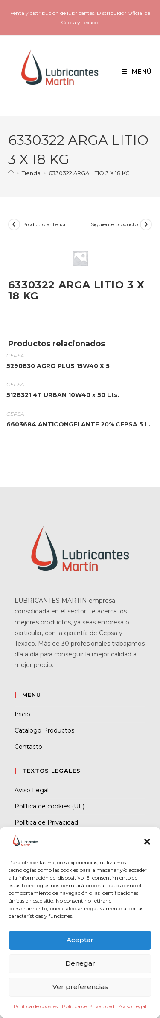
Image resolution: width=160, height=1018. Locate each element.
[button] (147, 841)
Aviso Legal (132, 1006)
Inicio (22, 714)
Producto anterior (44, 224)
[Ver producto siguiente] (146, 224)
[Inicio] (11, 173)
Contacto (28, 747)
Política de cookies (36, 1006)
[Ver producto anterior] (14, 224)
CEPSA (15, 355)
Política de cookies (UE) (49, 806)
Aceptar (80, 940)
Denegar (80, 963)
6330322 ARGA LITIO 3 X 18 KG (89, 173)
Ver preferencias (80, 987)
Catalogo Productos (44, 730)
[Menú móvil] (133, 71)
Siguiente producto (114, 224)
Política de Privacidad (88, 1006)
